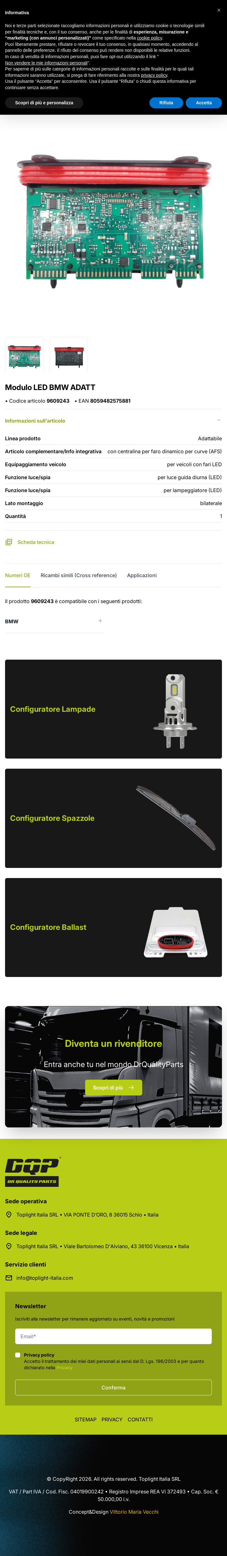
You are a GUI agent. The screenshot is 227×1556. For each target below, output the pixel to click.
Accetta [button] (204, 102)
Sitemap (85, 1419)
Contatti (140, 1419)
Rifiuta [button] (166, 102)
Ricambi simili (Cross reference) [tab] (79, 575)
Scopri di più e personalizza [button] (44, 102)
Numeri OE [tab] (18, 575)
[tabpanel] (113, 615)
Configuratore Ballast (48, 927)
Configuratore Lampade (53, 709)
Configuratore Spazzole (52, 818)
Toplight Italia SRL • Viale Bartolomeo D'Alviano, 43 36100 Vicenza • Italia (102, 1246)
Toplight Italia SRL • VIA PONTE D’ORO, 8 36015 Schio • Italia (87, 1214)
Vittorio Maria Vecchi (134, 1512)
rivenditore (113, 1043)
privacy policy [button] (154, 75)
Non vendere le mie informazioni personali (46, 62)
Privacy (64, 1367)
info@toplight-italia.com (44, 1278)
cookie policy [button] (149, 37)
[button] (219, 10)
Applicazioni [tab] (142, 575)
